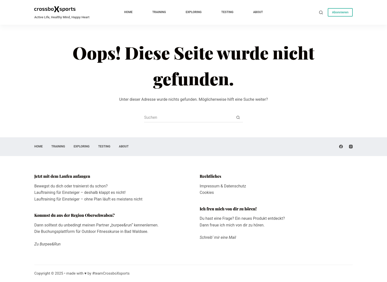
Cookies (207, 192)
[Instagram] (351, 146)
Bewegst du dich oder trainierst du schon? (71, 186)
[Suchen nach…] (188, 117)
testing (227, 12)
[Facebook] (341, 146)
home (128, 12)
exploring (193, 12)
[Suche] (321, 12)
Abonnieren (340, 12)
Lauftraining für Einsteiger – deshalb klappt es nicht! (80, 192)
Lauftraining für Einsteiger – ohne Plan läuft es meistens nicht (88, 199)
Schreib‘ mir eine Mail (218, 237)
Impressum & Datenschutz (223, 186)
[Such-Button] (238, 117)
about (258, 12)
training (159, 12)
